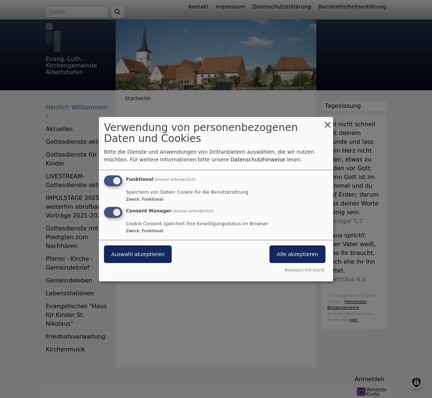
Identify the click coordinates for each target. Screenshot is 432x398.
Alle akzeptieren (297, 254)
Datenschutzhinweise (258, 160)
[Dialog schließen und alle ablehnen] (327, 121)
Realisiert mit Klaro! (304, 270)
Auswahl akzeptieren (137, 254)
